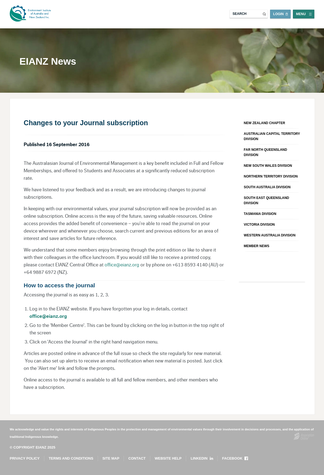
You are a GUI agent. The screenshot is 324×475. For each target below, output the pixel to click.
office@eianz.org (122, 264)
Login (278, 14)
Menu (301, 14)
